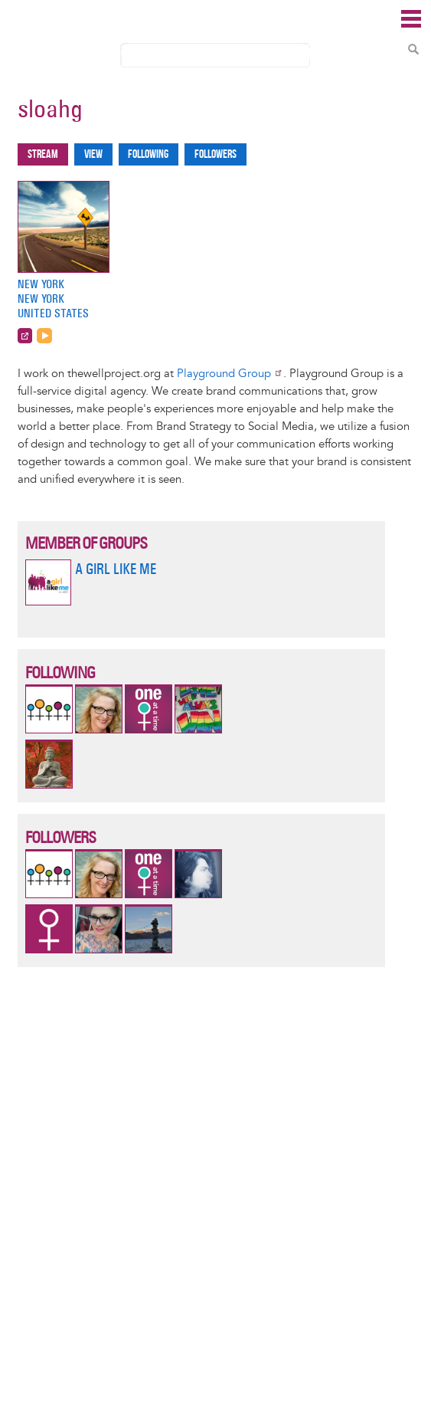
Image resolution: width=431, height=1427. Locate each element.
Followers (215, 154)
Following (148, 154)
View (93, 154)
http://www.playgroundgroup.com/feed (44, 335)
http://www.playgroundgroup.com (25, 335)
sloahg (50, 108)
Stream (43, 154)
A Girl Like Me (115, 568)
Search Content (413, 49)
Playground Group (230, 373)
